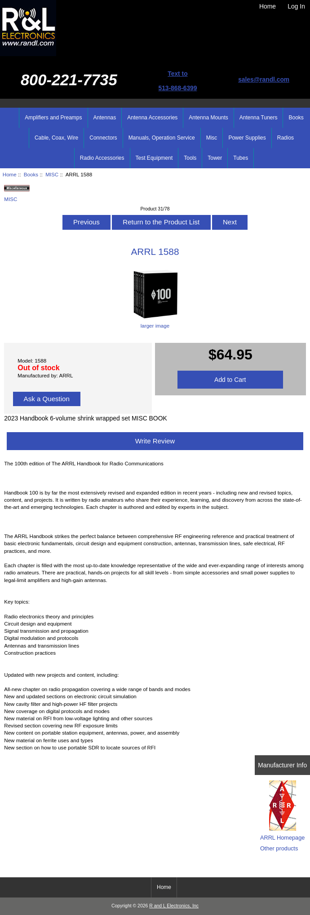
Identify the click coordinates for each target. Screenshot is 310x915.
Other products (279, 848)
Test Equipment (154, 158)
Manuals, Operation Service (161, 138)
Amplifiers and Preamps (53, 117)
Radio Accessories (102, 158)
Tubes (240, 158)
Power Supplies (247, 138)
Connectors (103, 138)
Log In (296, 6)
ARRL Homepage (282, 837)
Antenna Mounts (208, 117)
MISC (51, 174)
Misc (211, 138)
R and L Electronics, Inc (174, 905)
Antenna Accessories (152, 117)
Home (267, 6)
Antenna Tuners (258, 117)
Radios (285, 138)
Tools (190, 158)
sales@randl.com (263, 79)
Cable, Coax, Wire (56, 138)
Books (31, 174)
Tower (215, 158)
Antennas (104, 117)
